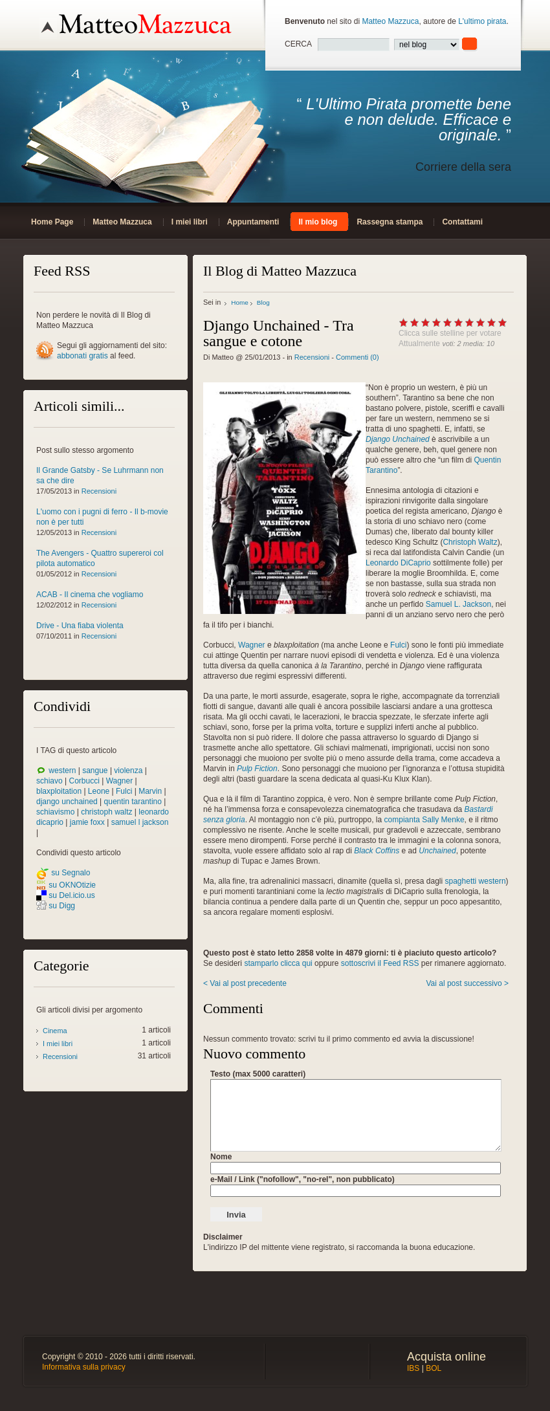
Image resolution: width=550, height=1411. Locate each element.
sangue (94, 770)
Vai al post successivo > (467, 983)
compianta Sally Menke (424, 819)
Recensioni (99, 491)
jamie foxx (87, 822)
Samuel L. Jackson (458, 604)
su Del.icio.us (71, 895)
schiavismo (55, 811)
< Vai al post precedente (245, 983)
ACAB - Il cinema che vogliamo (89, 594)
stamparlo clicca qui (278, 963)
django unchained (67, 801)
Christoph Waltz (470, 542)
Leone (98, 791)
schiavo (49, 780)
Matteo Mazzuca (390, 21)
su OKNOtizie (72, 885)
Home (239, 302)
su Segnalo (70, 872)
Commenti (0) (357, 357)
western (62, 770)
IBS (413, 1368)
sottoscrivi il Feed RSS (380, 963)
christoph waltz (106, 811)
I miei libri (57, 1043)
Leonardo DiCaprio (398, 562)
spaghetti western (475, 881)
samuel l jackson (140, 822)
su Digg (62, 905)
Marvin (150, 791)
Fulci (124, 791)
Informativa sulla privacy (84, 1367)
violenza (128, 770)
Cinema (55, 1030)
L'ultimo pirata (482, 21)
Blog (263, 302)
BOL (433, 1368)
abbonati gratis (82, 355)
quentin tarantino (133, 801)
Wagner (119, 780)
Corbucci (84, 780)
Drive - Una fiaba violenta (80, 625)
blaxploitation (59, 791)
